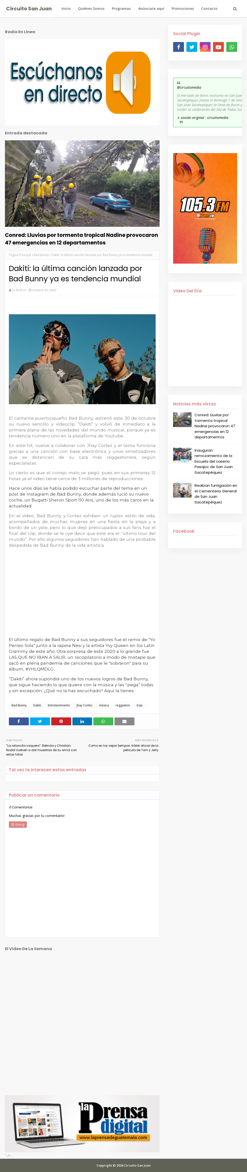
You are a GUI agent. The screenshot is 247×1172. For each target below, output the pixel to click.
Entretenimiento (59, 705)
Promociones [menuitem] (183, 8)
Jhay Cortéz (84, 705)
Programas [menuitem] (121, 8)
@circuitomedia (189, 87)
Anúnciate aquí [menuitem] (151, 8)
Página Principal (20, 255)
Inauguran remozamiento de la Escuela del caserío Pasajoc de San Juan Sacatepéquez (214, 461)
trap (140, 705)
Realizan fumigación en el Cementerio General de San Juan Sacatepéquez (216, 494)
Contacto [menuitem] (209, 8)
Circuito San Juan (29, 8)
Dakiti (37, 705)
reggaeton (122, 705)
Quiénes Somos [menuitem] (91, 8)
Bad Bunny (41, 255)
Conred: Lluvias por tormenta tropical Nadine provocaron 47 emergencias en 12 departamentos (81, 238)
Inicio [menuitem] (66, 8)
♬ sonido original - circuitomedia (202, 117)
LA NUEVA (19, 290)
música (104, 705)
